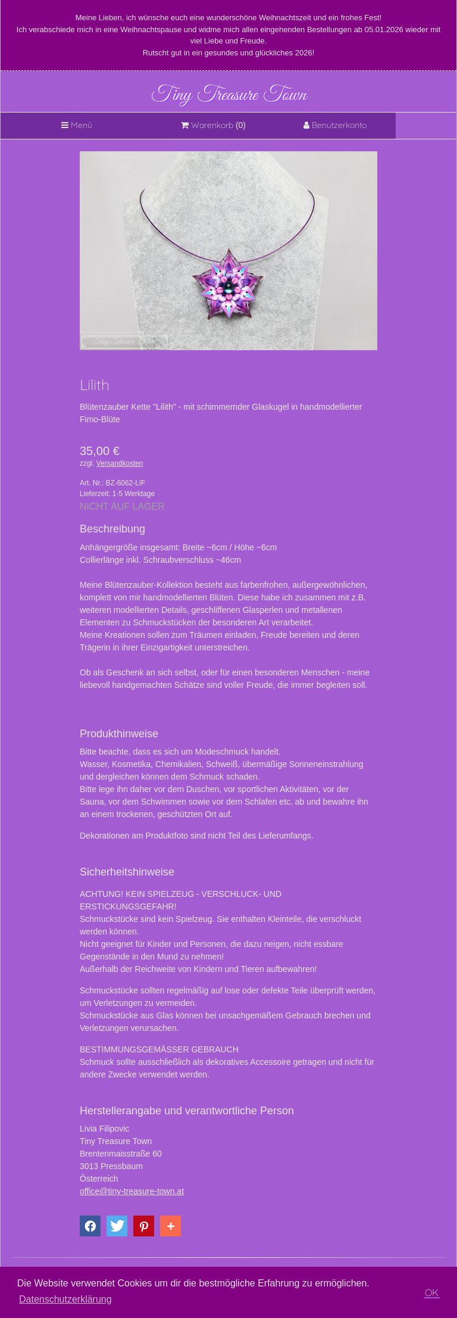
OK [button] (432, 1292)
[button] (90, 1226)
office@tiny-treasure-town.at (132, 1191)
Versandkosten (119, 463)
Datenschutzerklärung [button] (65, 1299)
